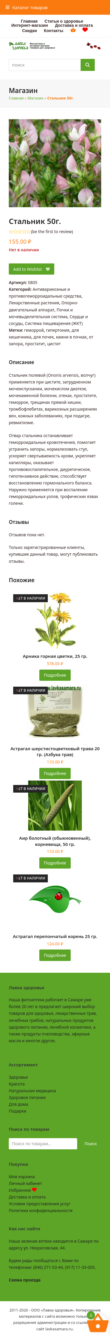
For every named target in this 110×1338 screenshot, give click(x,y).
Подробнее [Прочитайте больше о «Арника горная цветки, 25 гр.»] (55, 675)
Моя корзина (22, 1176)
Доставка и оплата (27, 1197)
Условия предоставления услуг (39, 1203)
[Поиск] (88, 65)
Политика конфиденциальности (40, 1210)
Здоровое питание (27, 1097)
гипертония (57, 330)
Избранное (23, 1190)
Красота (17, 1084)
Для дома (18, 1104)
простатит (35, 343)
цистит (54, 343)
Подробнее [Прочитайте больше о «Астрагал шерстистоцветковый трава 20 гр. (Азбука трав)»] (55, 773)
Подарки (17, 1111)
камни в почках (71, 337)
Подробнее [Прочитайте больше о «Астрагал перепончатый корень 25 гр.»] (55, 955)
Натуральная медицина (32, 1090)
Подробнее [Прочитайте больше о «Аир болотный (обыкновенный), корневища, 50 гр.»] (55, 863)
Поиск (90, 1143)
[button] (27, 7)
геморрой (34, 330)
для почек (43, 337)
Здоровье (18, 1077)
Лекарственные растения (34, 303)
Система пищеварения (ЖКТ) (54, 323)
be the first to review (52, 232)
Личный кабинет (25, 1183)
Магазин (35, 98)
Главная (16, 98)
